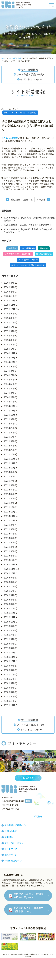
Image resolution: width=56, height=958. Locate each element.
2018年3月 (9, 692)
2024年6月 (9, 379)
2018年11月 (9, 656)
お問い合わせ (10, 831)
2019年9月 (9, 626)
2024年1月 (9, 401)
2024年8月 (9, 370)
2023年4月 (9, 441)
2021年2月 (9, 555)
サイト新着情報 (29, 69)
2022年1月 (9, 507)
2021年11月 (9, 516)
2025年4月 (9, 335)
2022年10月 (9, 467)
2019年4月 (9, 648)
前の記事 (15, 199)
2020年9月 (9, 577)
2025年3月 (9, 339)
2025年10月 (9, 309)
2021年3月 (9, 551)
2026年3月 (9, 287)
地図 (28, 801)
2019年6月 (9, 639)
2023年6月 (9, 432)
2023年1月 (9, 454)
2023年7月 (9, 428)
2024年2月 (9, 397)
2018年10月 (9, 661)
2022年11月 (9, 463)
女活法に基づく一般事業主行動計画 (29, 909)
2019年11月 (9, 617)
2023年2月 (9, 450)
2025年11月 (9, 304)
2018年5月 (9, 683)
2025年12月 (9, 300)
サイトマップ (10, 848)
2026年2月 (9, 291)
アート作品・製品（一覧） (31, 74)
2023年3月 (9, 445)
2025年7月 (9, 322)
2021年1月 (9, 560)
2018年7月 (9, 674)
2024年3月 (9, 392)
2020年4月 (9, 599)
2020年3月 (9, 604)
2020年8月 (9, 582)
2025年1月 (9, 348)
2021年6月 (9, 538)
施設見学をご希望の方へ (15, 825)
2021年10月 (9, 520)
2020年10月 (9, 573)
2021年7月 (9, 533)
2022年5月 (9, 489)
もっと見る (28, 777)
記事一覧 (28, 199)
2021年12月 (9, 511)
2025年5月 (9, 331)
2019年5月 (9, 643)
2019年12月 (9, 612)
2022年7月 (9, 480)
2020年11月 (9, 568)
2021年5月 (9, 542)
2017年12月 (9, 705)
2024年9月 (9, 366)
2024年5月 (9, 383)
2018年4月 (9, 687)
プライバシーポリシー (14, 842)
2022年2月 (9, 502)
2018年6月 (9, 678)
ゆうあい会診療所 (9, 138)
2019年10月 (9, 621)
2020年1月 (9, 608)
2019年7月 (9, 634)
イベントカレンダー (31, 79)
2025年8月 (9, 317)
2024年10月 (9, 361)
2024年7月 (9, 375)
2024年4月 (9, 388)
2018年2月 (9, 696)
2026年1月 (9, 295)
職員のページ (10, 854)
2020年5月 (9, 595)
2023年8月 (9, 423)
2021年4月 (9, 546)
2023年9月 (9, 419)
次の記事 (41, 199)
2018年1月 (9, 700)
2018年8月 (9, 670)
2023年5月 (9, 436)
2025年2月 (9, 344)
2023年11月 (9, 410)
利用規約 (8, 837)
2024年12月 (9, 353)
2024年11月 (9, 357)
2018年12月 (9, 652)
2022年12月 (9, 458)
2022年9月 (9, 472)
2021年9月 (9, 524)
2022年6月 (9, 485)
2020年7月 (9, 586)
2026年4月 (9, 282)
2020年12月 (9, 564)
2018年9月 (9, 665)
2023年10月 (9, 414)
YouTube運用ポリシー (15, 860)
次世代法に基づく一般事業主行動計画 (29, 895)
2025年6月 (9, 326)
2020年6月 (9, 590)
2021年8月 (9, 529)
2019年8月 (9, 630)
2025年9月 (9, 313)
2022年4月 (9, 494)
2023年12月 (9, 405)
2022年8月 (9, 476)
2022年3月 (9, 498)
